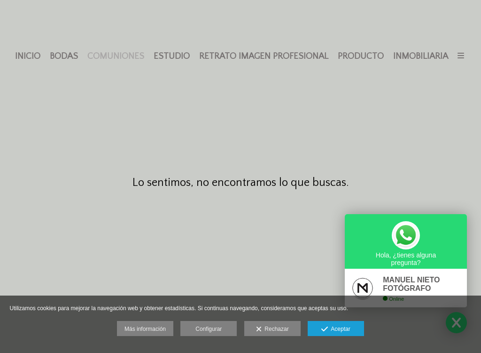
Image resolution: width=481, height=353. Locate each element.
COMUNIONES (115, 56)
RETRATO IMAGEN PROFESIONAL (263, 56)
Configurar (208, 329)
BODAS (64, 56)
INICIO (27, 56)
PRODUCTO (361, 56)
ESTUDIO (172, 56)
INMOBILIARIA (420, 56)
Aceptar (335, 329)
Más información (145, 329)
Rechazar (272, 329)
